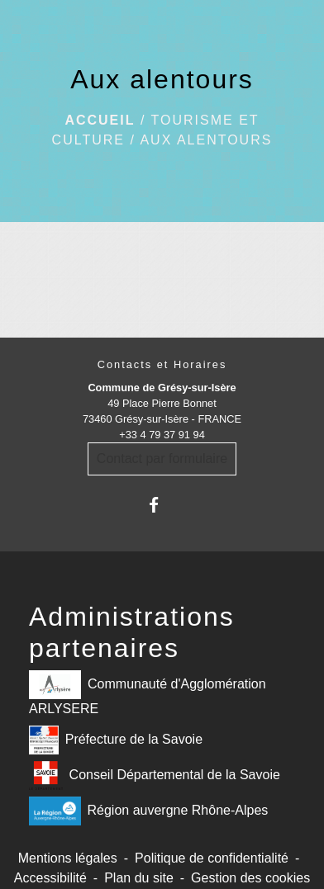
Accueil (99, 120)
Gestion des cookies (250, 878)
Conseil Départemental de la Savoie (154, 775)
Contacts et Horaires (162, 364)
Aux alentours (206, 140)
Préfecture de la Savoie (115, 740)
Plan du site (139, 878)
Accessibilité (50, 878)
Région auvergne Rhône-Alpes (148, 811)
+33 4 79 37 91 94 (162, 434)
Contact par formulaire (162, 459)
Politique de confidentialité (211, 858)
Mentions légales (67, 858)
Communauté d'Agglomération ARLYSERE (147, 693)
